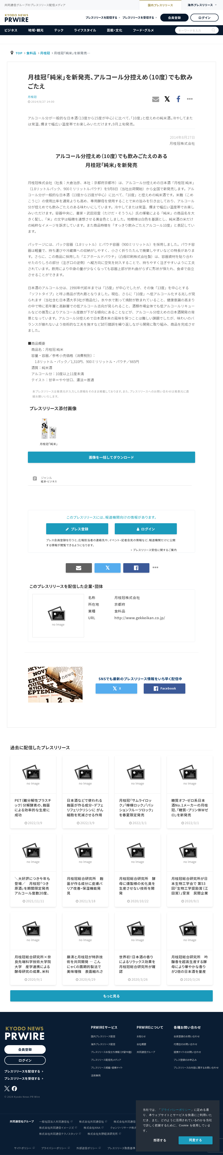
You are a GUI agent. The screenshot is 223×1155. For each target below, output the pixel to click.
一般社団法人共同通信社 (54, 1121)
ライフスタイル (85, 30)
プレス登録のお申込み (185, 1059)
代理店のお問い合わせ (185, 1044)
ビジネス (11, 30)
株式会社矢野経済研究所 (103, 1133)
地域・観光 (36, 30)
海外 (200, 5)
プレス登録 (77, 528)
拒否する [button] (160, 1140)
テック (58, 30)
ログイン (204, 17)
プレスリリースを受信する (138, 17)
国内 (159, 5)
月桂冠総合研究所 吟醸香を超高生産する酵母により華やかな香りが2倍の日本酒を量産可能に (189, 966)
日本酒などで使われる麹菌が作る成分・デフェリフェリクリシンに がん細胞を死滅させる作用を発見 (85, 810)
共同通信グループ (146, 1052)
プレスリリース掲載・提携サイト (107, 1067)
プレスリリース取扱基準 (121, 1148)
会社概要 (141, 1044)
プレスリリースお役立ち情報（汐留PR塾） (111, 1052)
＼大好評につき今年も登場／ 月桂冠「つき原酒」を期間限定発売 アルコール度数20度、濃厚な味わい (34, 888)
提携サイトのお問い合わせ (187, 1052)
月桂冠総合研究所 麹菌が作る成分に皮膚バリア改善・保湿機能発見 (85, 886)
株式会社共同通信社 (91, 1121)
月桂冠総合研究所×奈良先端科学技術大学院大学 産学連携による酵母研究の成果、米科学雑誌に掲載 (33, 966)
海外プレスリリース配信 (103, 1044)
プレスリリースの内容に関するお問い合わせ (196, 1067)
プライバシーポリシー (176, 1109)
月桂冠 (45, 53)
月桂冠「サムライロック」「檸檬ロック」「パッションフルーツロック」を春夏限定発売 (136, 807)
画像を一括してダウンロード (111, 457)
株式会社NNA (92, 1127)
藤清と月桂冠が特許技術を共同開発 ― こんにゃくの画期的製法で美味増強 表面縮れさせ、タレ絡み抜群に (85, 966)
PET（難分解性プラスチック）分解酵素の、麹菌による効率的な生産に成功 (33, 807)
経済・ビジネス (49, 481)
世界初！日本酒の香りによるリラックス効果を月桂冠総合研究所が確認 (137, 964)
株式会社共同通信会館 (127, 1121)
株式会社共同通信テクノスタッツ (58, 1133)
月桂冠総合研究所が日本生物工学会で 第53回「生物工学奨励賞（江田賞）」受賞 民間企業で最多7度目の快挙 (189, 888)
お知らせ (141, 1036)
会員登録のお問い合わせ (186, 1036)
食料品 (31, 53)
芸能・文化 (115, 30)
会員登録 (174, 17)
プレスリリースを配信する (101, 17)
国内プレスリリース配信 (103, 1036)
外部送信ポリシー (87, 1148)
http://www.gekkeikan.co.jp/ (140, 617)
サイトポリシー (23, 1148)
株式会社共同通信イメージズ (56, 1127)
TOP (19, 53)
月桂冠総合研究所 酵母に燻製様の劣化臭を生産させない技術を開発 (137, 886)
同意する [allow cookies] (195, 1140)
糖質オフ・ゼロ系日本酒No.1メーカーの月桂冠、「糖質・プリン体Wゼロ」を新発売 (189, 807)
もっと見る (111, 995)
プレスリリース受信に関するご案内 (155, 550)
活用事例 (95, 1075)
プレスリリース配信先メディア (106, 1059)
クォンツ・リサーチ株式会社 (126, 1127)
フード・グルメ (143, 30)
